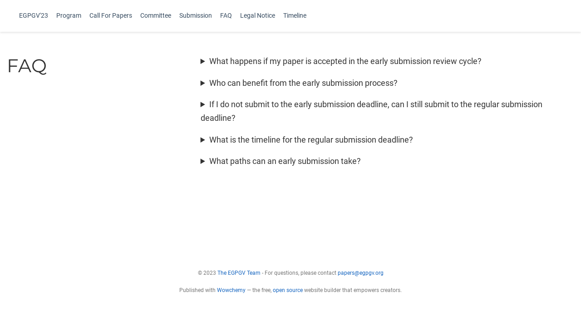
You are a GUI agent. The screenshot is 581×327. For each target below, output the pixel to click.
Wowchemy (231, 290)
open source (288, 290)
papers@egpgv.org (361, 273)
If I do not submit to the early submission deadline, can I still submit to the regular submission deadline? (371, 111)
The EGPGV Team (239, 273)
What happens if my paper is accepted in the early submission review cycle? (345, 61)
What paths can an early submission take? (285, 161)
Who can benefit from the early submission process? (303, 83)
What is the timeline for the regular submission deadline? (311, 139)
